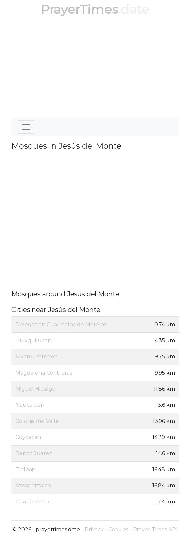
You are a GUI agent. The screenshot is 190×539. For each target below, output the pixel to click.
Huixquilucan (33, 340)
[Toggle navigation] (26, 127)
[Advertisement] (95, 68)
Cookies (118, 530)
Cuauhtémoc (33, 502)
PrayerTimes (79, 9)
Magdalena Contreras (43, 373)
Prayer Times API (155, 530)
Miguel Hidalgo (35, 389)
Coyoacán (28, 437)
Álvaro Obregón (36, 357)
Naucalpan (29, 405)
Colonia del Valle (37, 421)
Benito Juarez (33, 453)
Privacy (94, 530)
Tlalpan (25, 469)
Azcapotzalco (33, 485)
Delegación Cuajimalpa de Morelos (60, 324)
